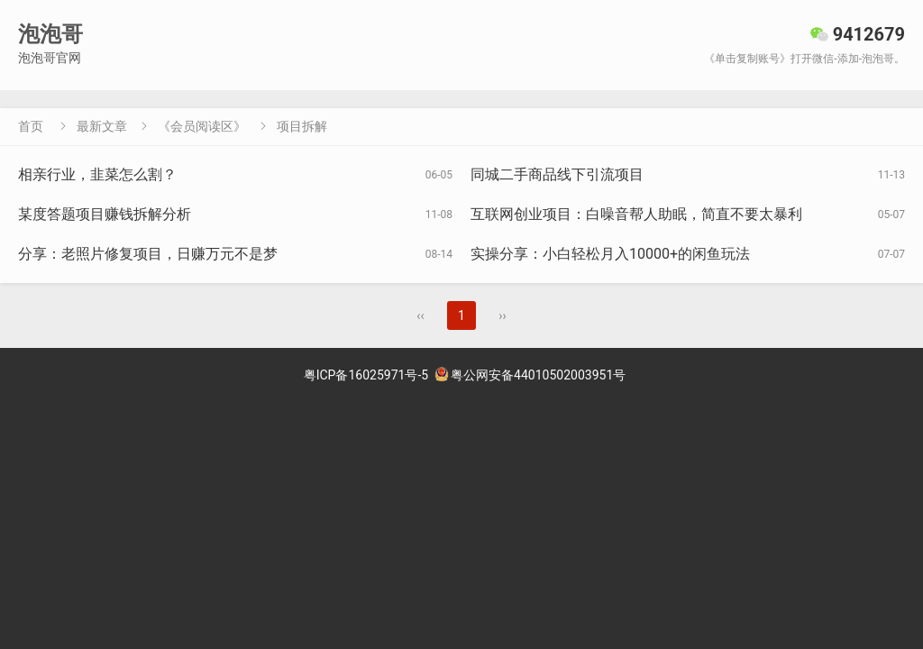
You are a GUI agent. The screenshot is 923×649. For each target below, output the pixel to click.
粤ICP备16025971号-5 (366, 375)
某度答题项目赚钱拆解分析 (104, 214)
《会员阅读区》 (202, 126)
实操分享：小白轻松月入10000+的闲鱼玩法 (610, 253)
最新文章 (102, 126)
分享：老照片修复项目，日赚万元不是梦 (148, 253)
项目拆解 (302, 126)
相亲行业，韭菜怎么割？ (97, 174)
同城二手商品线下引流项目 (557, 174)
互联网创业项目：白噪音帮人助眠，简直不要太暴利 (636, 214)
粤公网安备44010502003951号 (530, 375)
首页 (30, 126)
